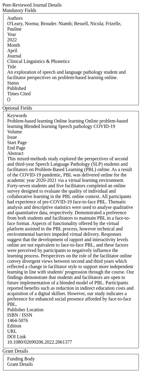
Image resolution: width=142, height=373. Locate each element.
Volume (14, 131)
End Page (16, 147)
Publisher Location (25, 309)
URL (12, 331)
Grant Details (20, 364)
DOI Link (16, 336)
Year (11, 34)
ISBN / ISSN (19, 315)
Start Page (17, 142)
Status (13, 82)
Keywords (17, 115)
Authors (15, 18)
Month (13, 45)
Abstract (15, 153)
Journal (14, 55)
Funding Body (21, 358)
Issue (12, 137)
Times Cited (19, 93)
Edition (14, 325)
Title (11, 66)
